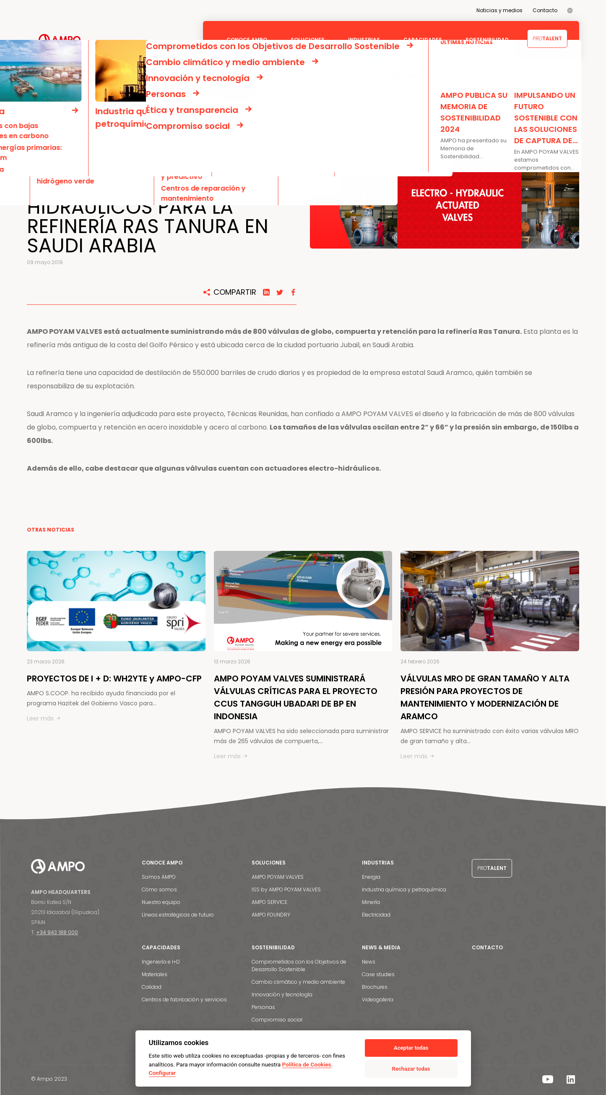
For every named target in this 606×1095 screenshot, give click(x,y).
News (368, 961)
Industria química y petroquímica (404, 889)
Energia (371, 876)
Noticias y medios (499, 10)
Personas (263, 1007)
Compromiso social (277, 1019)
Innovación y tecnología (282, 994)
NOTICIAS (55, 98)
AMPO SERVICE (269, 902)
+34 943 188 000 (57, 932)
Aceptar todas (411, 1048)
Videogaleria (377, 999)
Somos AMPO (159, 876)
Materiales (154, 974)
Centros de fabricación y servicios (184, 999)
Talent (547, 38)
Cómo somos (159, 889)
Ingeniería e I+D (161, 961)
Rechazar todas (411, 1069)
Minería (371, 902)
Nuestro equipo (161, 902)
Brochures (375, 986)
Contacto (545, 10)
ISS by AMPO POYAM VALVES (286, 889)
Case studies (378, 974)
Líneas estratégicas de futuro (178, 914)
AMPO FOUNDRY (271, 914)
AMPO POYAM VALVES (278, 876)
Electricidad (376, 914)
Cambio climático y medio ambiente (298, 981)
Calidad (151, 986)
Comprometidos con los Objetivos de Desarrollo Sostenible (299, 965)
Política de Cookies (306, 1064)
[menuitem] (569, 10)
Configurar (162, 1072)
